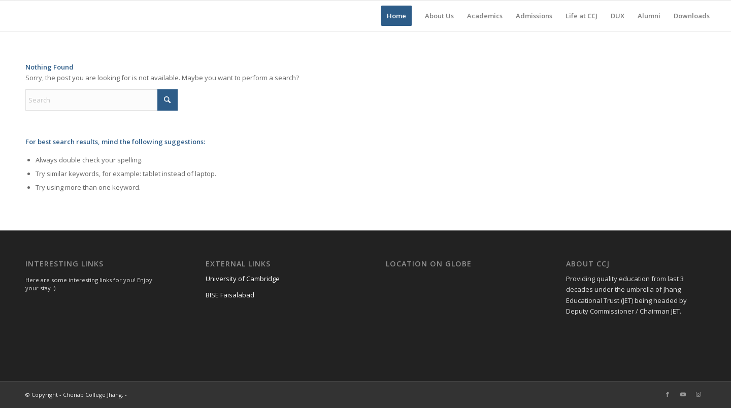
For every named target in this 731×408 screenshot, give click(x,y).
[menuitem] (396, 16)
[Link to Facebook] (667, 394)
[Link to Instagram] (698, 394)
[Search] (101, 100)
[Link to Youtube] (682, 394)
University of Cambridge (243, 278)
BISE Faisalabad (230, 294)
